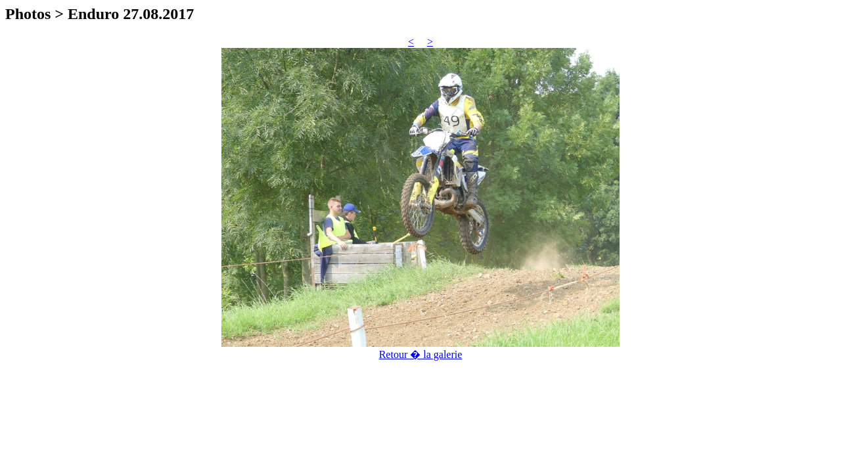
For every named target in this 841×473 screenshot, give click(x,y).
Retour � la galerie (421, 354)
